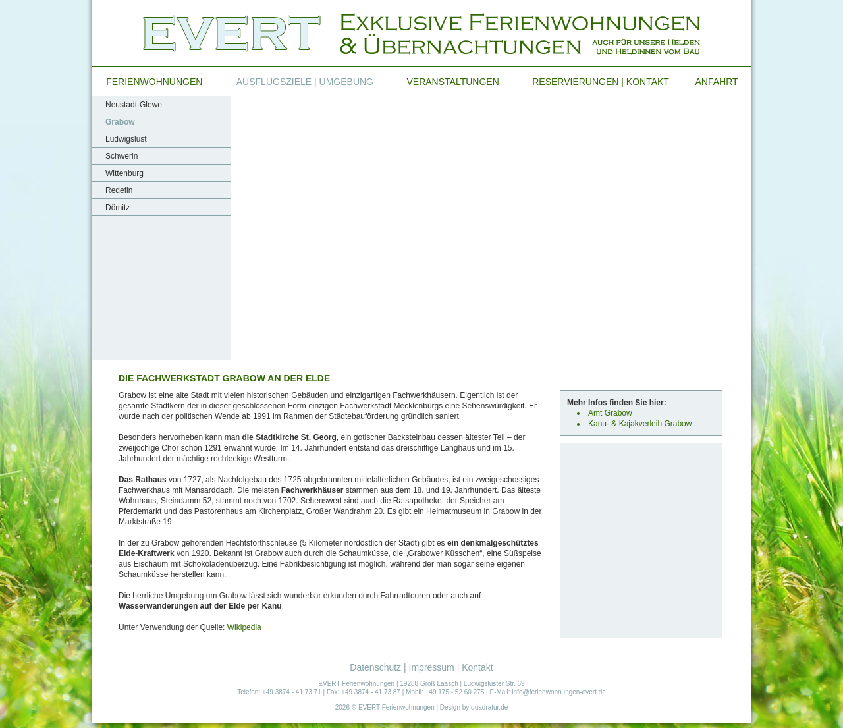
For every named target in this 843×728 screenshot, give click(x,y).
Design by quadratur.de (474, 707)
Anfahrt (716, 81)
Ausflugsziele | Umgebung (304, 81)
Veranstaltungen (453, 81)
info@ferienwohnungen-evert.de (558, 692)
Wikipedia (244, 627)
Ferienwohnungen (154, 81)
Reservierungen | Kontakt (600, 81)
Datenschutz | (379, 667)
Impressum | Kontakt (451, 667)
